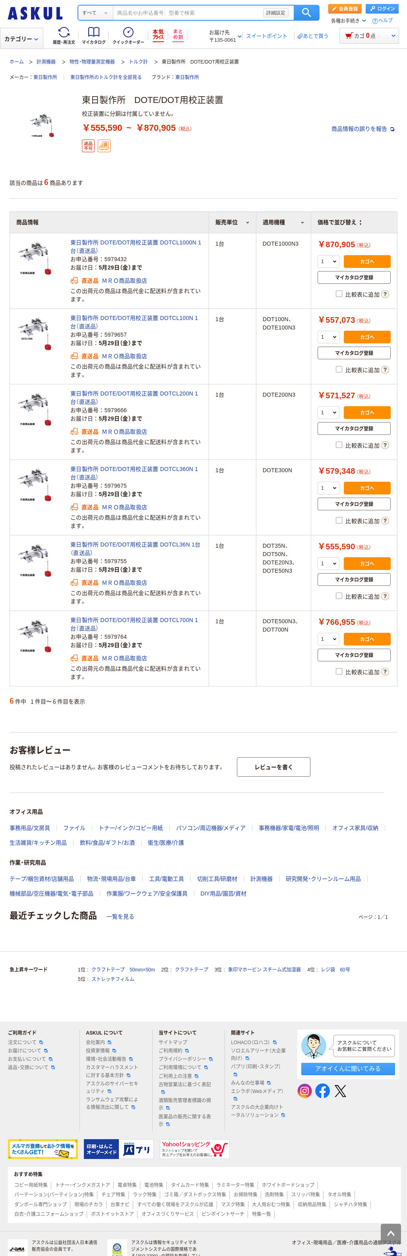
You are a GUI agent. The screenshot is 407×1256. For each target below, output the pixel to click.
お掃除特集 (246, 1195)
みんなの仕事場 (251, 1083)
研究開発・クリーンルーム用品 (323, 879)
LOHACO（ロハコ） (254, 1042)
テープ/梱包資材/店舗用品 (42, 879)
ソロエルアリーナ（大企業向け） (258, 1054)
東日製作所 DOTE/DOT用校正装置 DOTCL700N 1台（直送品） (134, 624)
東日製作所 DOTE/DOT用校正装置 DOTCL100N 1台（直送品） (134, 322)
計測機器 (46, 62)
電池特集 (153, 1185)
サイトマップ (173, 1042)
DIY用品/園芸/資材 (223, 893)
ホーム (17, 62)
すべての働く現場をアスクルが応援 (175, 1205)
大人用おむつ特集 (271, 1205)
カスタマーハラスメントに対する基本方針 (112, 1071)
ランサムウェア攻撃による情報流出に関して (112, 1103)
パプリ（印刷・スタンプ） (256, 1070)
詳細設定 (275, 12)
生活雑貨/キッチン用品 (38, 842)
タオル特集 (339, 1195)
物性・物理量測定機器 (92, 62)
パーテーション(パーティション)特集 (54, 1195)
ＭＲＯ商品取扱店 (124, 280)
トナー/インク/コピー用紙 (131, 828)
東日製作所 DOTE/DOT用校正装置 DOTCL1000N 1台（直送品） (135, 246)
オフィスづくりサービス (167, 1214)
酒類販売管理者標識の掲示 (185, 1104)
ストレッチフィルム (112, 979)
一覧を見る (120, 916)
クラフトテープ (191, 970)
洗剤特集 (274, 1195)
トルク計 (138, 62)
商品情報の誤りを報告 (362, 129)
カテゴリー (21, 39)
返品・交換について (31, 1067)
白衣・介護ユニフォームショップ (48, 1214)
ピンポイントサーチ (223, 1214)
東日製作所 (45, 77)
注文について (25, 1042)
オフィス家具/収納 (355, 828)
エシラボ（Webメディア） (257, 1095)
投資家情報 (101, 1051)
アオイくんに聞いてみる (348, 1068)
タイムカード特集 (190, 1185)
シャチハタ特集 (350, 1205)
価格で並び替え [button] (339, 222)
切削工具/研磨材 (217, 879)
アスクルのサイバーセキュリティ (112, 1087)
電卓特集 (127, 1185)
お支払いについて (30, 1059)
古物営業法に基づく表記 (185, 1088)
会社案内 (98, 1042)
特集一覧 (261, 1214)
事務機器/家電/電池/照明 (289, 828)
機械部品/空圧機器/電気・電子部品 (51, 893)
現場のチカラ (88, 1205)
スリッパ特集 (305, 1195)
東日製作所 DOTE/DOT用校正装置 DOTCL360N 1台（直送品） (134, 473)
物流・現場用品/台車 (111, 879)
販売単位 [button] (232, 222)
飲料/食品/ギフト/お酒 (107, 842)
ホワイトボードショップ (288, 1185)
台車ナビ (120, 1205)
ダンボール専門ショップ (40, 1205)
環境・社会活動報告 (109, 1059)
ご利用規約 (174, 1051)
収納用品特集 (312, 1205)
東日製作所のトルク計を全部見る (106, 77)
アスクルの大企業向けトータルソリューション (258, 1111)
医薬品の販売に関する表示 (185, 1120)
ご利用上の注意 (178, 1076)
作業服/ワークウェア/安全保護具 (147, 893)
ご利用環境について (183, 1067)
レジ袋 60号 (335, 970)
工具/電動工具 (166, 879)
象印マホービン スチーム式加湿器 (264, 970)
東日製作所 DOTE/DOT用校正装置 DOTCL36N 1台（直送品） (135, 548)
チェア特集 (113, 1195)
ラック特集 (145, 1195)
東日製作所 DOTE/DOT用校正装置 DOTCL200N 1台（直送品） (134, 397)
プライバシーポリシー (186, 1059)
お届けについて (28, 1051)
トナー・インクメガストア (82, 1185)
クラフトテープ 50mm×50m (123, 970)
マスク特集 (233, 1205)
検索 (307, 13)
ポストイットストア (112, 1214)
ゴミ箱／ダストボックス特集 (195, 1195)
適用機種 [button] (283, 222)
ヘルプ (385, 20)
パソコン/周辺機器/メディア (211, 828)
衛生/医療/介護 (166, 842)
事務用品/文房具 (30, 828)
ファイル (74, 828)
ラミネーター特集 (235, 1185)
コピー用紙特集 (31, 1185)
